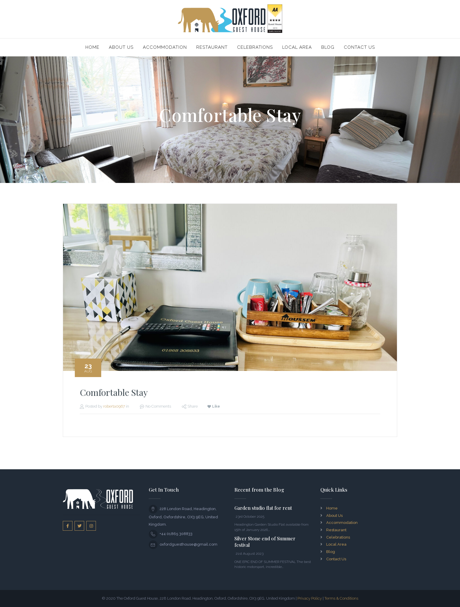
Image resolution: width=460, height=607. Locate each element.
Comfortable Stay (114, 392)
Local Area (297, 47)
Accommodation (165, 47)
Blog (327, 47)
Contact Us (359, 47)
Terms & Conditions (341, 598)
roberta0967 (114, 406)
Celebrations (255, 47)
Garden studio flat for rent (263, 508)
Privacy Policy (309, 598)
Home (92, 47)
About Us (121, 47)
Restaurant (212, 47)
